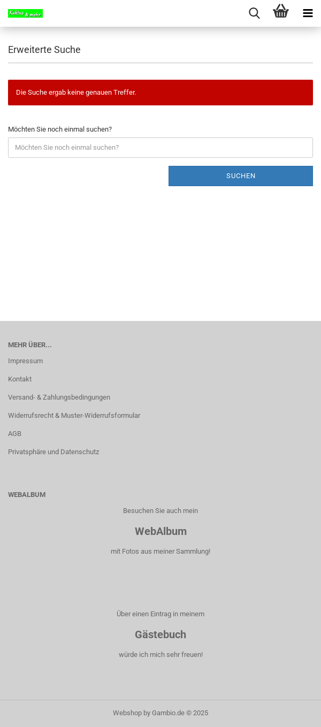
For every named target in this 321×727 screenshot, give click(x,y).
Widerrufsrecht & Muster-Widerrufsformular (74, 415)
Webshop (127, 713)
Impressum (25, 361)
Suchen (241, 176)
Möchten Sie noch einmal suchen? (60, 129)
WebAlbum (161, 531)
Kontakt (20, 379)
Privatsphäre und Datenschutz (53, 452)
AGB (14, 434)
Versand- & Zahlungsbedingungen (59, 397)
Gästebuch (160, 634)
